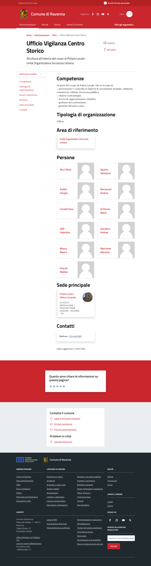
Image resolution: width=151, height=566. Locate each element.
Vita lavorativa (83, 505)
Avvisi (109, 484)
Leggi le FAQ (52, 519)
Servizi (57, 24)
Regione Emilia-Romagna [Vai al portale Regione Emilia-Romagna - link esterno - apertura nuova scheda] (28, 3)
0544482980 (75, 336)
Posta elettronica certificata (58, 527)
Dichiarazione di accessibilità (89, 539)
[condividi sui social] (108, 43)
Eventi (110, 505)
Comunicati (112, 480)
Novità (45, 24)
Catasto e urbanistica (55, 496)
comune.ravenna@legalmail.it (29, 543)
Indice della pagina (30, 74)
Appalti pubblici (53, 488)
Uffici (18, 484)
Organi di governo (23, 476)
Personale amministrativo (27, 496)
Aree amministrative (24, 480)
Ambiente (51, 480)
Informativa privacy (85, 531)
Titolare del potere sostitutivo (89, 527)
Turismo (80, 500)
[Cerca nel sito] (129, 14)
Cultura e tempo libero (56, 500)
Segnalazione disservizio (57, 523)
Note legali (81, 535)
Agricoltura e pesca (55, 476)
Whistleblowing (83, 523)
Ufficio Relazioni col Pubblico (28, 537)
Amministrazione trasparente (89, 519)
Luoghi (110, 501)
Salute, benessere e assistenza (90, 488)
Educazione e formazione (57, 505)
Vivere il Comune (75, 24)
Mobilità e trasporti (85, 484)
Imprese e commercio (86, 480)
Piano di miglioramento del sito (90, 544)
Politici (19, 492)
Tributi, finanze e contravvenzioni (84, 494)
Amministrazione (27, 24)
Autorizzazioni (52, 492)
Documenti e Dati (23, 500)
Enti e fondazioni (23, 488)
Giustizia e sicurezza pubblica (89, 476)
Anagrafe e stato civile (56, 484)
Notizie (110, 476)
